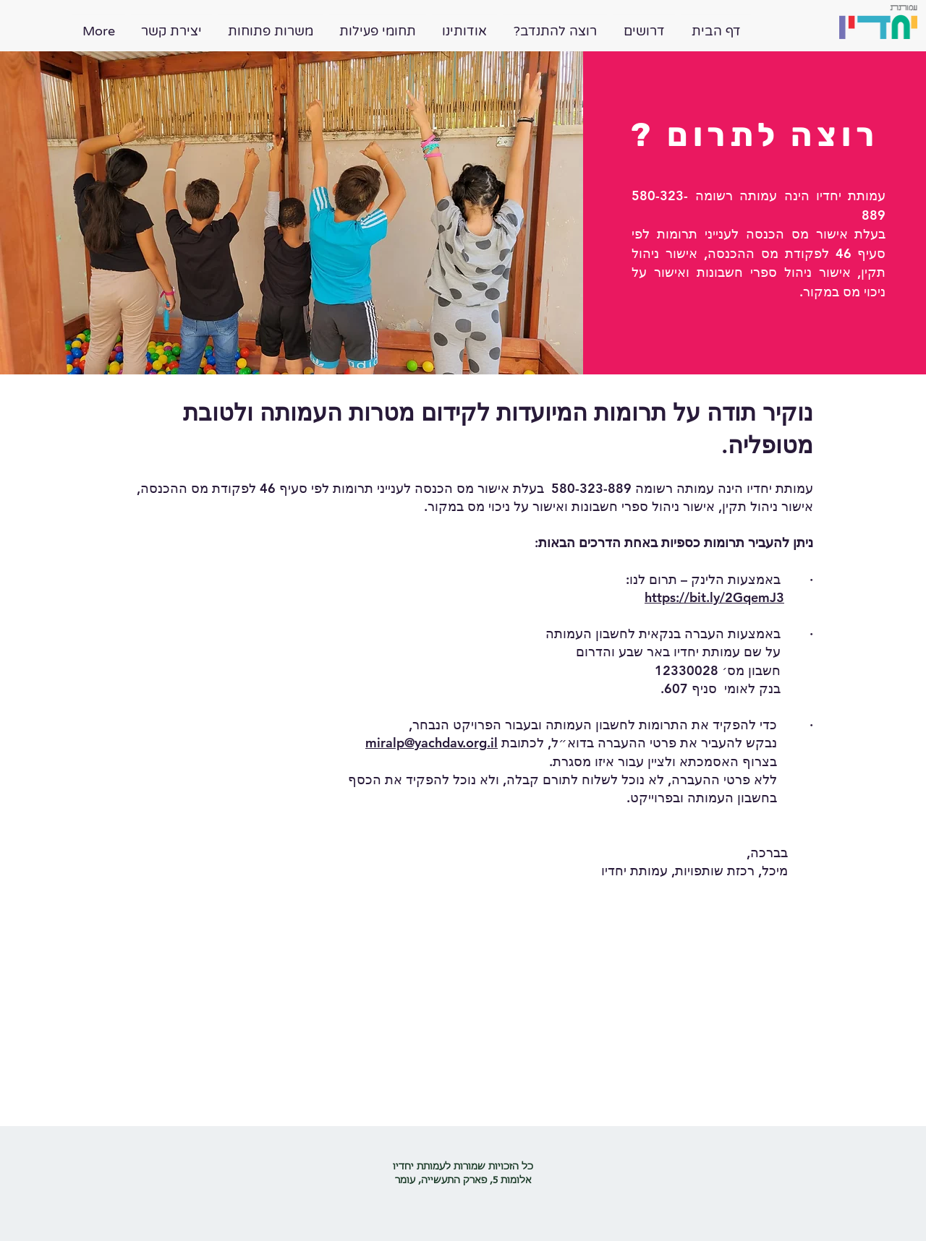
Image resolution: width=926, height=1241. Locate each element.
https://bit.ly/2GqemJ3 (714, 597)
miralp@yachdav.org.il (431, 742)
